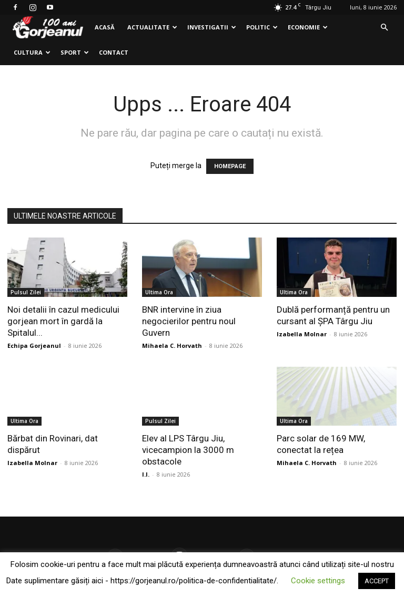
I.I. (145, 474)
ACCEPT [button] (377, 581)
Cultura (32, 52)
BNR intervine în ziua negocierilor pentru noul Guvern (189, 321)
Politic (262, 27)
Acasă (105, 27)
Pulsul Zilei (26, 292)
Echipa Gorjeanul (34, 345)
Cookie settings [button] (318, 580)
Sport (74, 52)
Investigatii (211, 27)
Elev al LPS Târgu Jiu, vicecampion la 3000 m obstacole (188, 450)
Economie (308, 27)
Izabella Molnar (302, 334)
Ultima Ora (159, 292)
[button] (384, 28)
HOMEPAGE (230, 166)
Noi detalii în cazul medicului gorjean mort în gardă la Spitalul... (63, 321)
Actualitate (152, 27)
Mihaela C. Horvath (172, 345)
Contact (113, 52)
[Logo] (47, 27)
